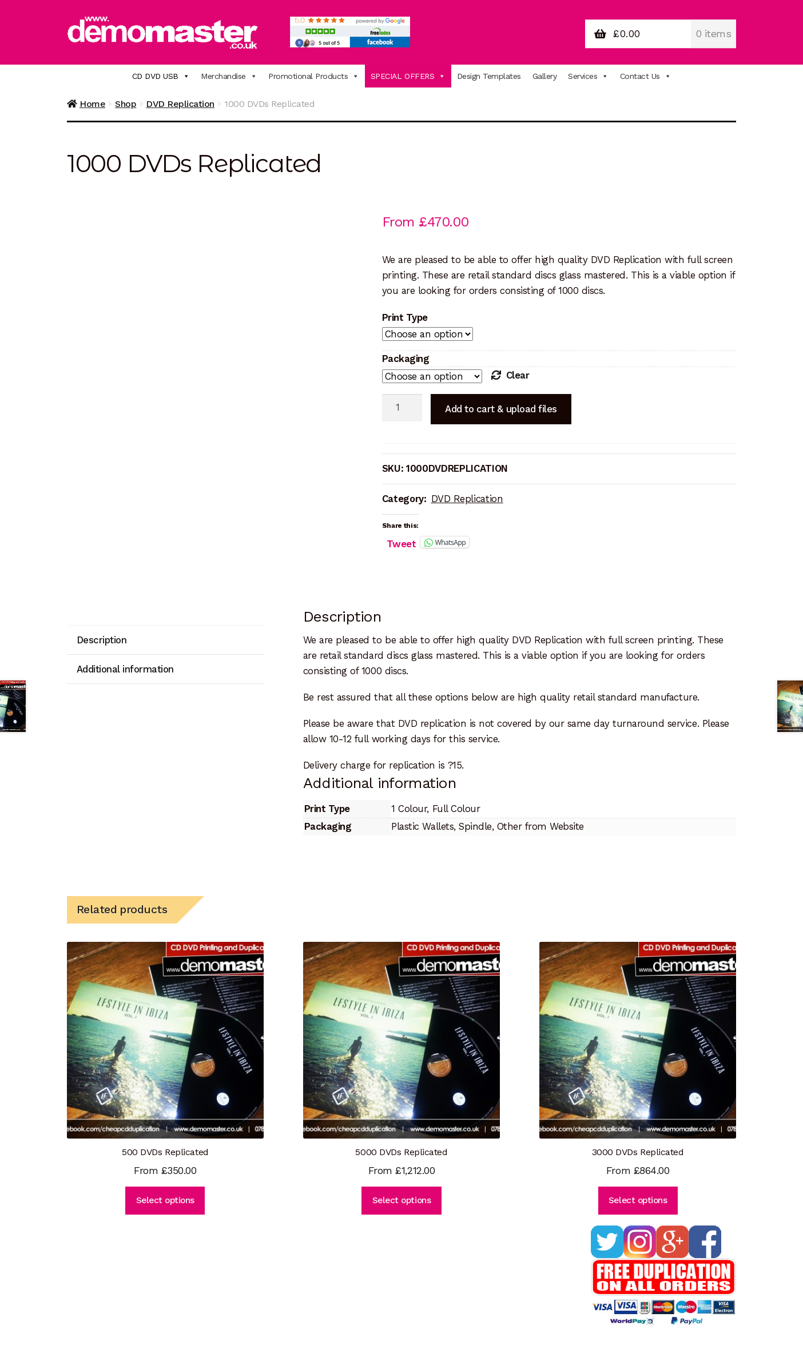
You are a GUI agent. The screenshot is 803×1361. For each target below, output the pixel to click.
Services (588, 76)
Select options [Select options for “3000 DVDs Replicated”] (638, 1200)
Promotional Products (313, 76)
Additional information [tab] (125, 669)
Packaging (406, 358)
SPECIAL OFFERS (408, 76)
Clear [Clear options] (518, 375)
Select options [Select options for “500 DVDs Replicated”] (165, 1200)
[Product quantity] (402, 407)
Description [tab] (102, 640)
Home (92, 103)
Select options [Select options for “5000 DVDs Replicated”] (401, 1200)
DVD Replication (180, 103)
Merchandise (229, 76)
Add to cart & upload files (501, 409)
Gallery (544, 76)
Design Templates (489, 76)
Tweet (401, 542)
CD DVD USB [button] (161, 76)
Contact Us (645, 76)
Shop (125, 103)
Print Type (405, 317)
